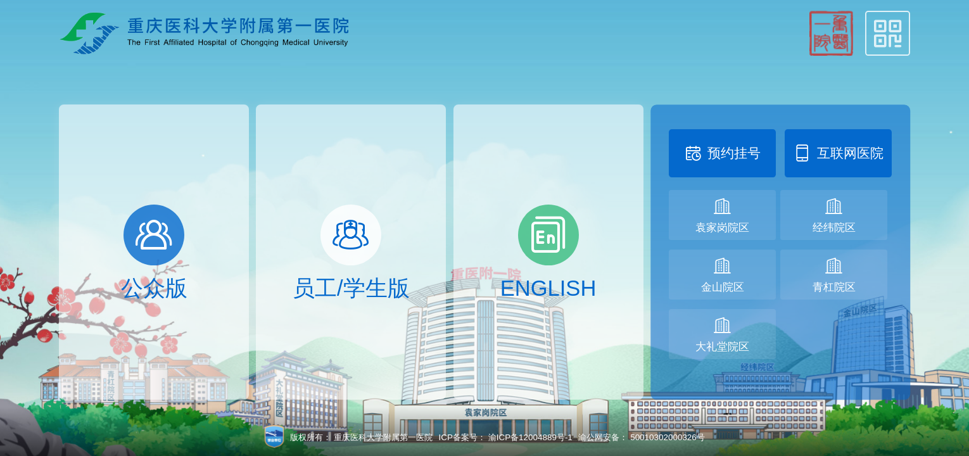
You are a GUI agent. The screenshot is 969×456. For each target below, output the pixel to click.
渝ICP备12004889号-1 (530, 437)
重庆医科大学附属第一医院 (383, 437)
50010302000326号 (667, 437)
